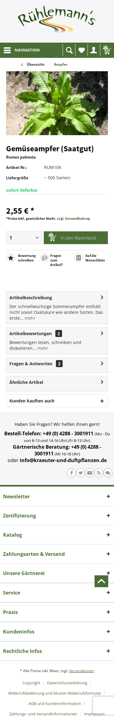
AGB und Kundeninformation (55, 703)
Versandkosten (81, 670)
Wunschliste (83, 51)
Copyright (31, 683)
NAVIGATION (22, 49)
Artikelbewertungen (30, 333)
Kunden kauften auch (31, 401)
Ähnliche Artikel (26, 382)
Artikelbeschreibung (30, 297)
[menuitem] (21, 50)
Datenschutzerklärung (67, 683)
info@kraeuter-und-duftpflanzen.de (63, 460)
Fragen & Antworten (30, 364)
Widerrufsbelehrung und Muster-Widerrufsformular (54, 693)
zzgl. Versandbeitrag (73, 218)
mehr (29, 318)
